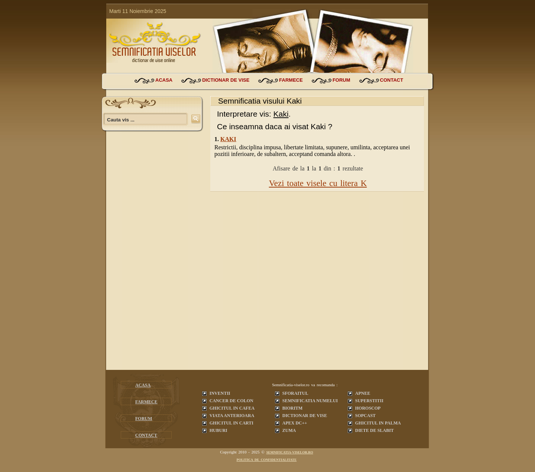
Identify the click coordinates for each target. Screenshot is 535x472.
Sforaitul (295, 393)
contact (391, 80)
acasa (163, 80)
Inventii (220, 393)
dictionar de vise (225, 80)
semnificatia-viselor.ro (289, 452)
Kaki (228, 139)
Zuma (289, 430)
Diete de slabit (374, 430)
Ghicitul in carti (231, 423)
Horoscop (368, 408)
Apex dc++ (294, 423)
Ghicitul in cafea (232, 408)
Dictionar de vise (304, 415)
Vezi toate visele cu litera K (318, 183)
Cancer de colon (231, 400)
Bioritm (292, 408)
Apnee (362, 393)
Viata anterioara (232, 415)
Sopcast (365, 415)
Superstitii (369, 400)
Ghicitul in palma (378, 423)
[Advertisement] (154, 258)
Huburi (218, 430)
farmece (291, 80)
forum (341, 80)
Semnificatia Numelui (310, 400)
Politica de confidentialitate (267, 460)
